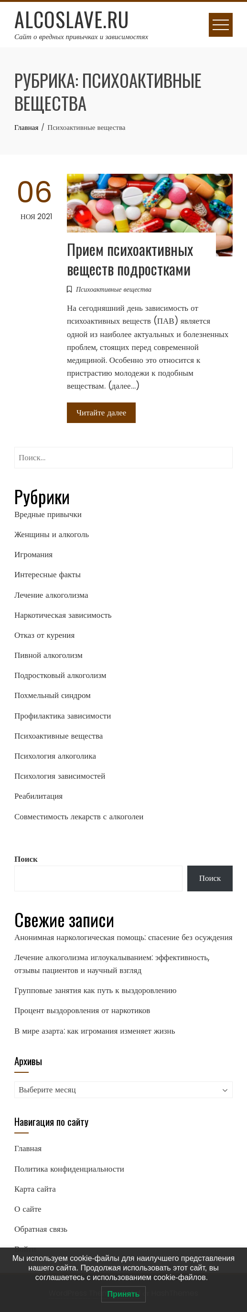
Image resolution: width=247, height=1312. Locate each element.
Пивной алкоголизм (48, 655)
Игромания (33, 554)
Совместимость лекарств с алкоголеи (78, 816)
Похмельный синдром (52, 695)
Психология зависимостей (59, 776)
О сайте (28, 1209)
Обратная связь (40, 1229)
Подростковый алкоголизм (60, 675)
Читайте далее (101, 412)
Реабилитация (38, 796)
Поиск (26, 859)
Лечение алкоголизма (51, 595)
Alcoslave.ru (71, 19)
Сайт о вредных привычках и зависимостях (81, 37)
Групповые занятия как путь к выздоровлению (95, 990)
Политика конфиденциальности (69, 1168)
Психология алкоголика (55, 756)
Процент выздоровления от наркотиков (82, 1010)
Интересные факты (47, 574)
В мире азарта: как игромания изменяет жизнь (94, 1031)
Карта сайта (35, 1189)
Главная (28, 1148)
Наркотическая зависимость (62, 615)
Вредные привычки (48, 514)
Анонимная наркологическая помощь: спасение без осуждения (123, 937)
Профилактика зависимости (62, 715)
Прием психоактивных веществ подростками (130, 259)
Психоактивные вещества (113, 289)
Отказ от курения (44, 635)
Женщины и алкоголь (51, 534)
